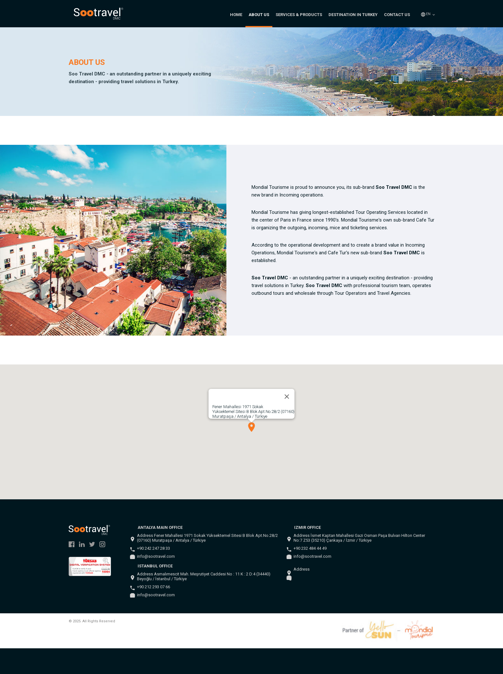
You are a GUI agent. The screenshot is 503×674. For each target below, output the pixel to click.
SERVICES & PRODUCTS (299, 14)
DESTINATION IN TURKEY (353, 14)
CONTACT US (397, 14)
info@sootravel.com (156, 556)
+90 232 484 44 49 (310, 548)
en (428, 14)
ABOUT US (259, 14)
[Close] (286, 396)
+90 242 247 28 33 (153, 548)
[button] (251, 427)
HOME (236, 14)
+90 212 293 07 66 (153, 586)
